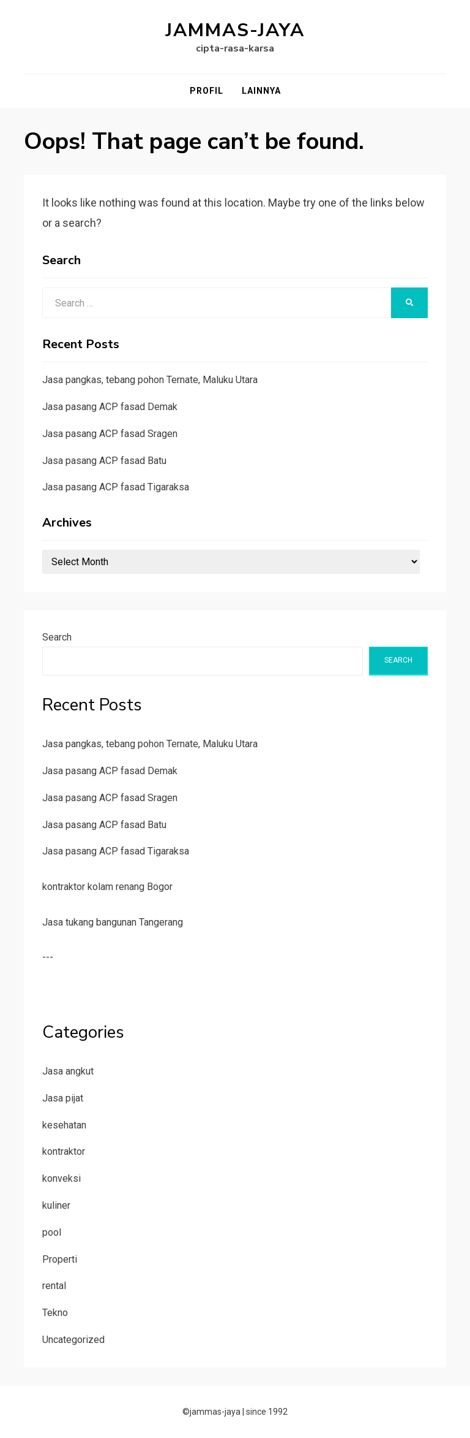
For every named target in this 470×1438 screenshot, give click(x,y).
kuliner (56, 1205)
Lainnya (261, 91)
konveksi (61, 1178)
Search (57, 637)
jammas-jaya (235, 30)
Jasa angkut (68, 1071)
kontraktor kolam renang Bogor (107, 886)
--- (47, 957)
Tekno (55, 1312)
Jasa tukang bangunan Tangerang (112, 922)
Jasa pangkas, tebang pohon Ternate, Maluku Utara (150, 380)
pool (51, 1232)
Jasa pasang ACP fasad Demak (109, 407)
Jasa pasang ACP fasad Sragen (109, 433)
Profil (206, 91)
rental (54, 1286)
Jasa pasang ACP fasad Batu (104, 460)
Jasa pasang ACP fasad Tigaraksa (115, 487)
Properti (59, 1259)
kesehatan (64, 1125)
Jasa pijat (62, 1098)
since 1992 (267, 1412)
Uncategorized (73, 1339)
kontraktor (63, 1151)
